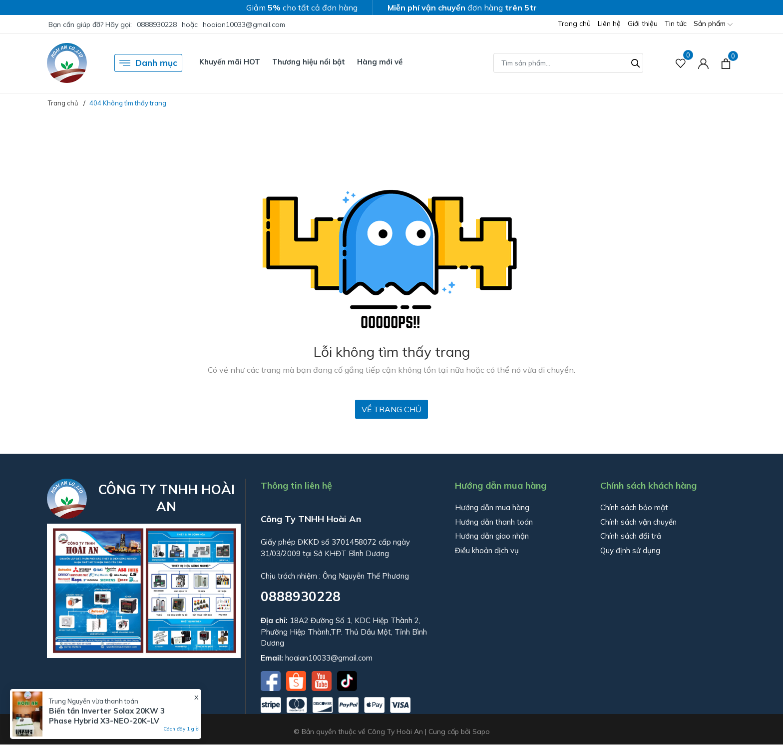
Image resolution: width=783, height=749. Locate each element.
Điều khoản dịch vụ (487, 550)
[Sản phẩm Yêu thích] (681, 63)
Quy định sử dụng (630, 550)
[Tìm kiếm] (636, 62)
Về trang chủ (391, 409)
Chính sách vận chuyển (638, 522)
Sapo (481, 731)
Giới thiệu (643, 23)
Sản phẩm (713, 24)
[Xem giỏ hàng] (726, 63)
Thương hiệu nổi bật (308, 61)
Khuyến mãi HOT (229, 61)
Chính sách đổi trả (630, 536)
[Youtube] (323, 680)
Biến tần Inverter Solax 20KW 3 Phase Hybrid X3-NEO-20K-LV (107, 716)
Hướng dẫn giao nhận (492, 536)
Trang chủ (574, 23)
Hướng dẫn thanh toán (494, 522)
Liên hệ (609, 23)
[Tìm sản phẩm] (568, 63)
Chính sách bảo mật (634, 507)
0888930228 (157, 24)
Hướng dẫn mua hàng (492, 507)
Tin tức (676, 23)
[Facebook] (272, 680)
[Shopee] (297, 680)
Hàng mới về (379, 61)
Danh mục (148, 62)
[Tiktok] (347, 680)
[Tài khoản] (703, 63)
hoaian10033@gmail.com (244, 24)
